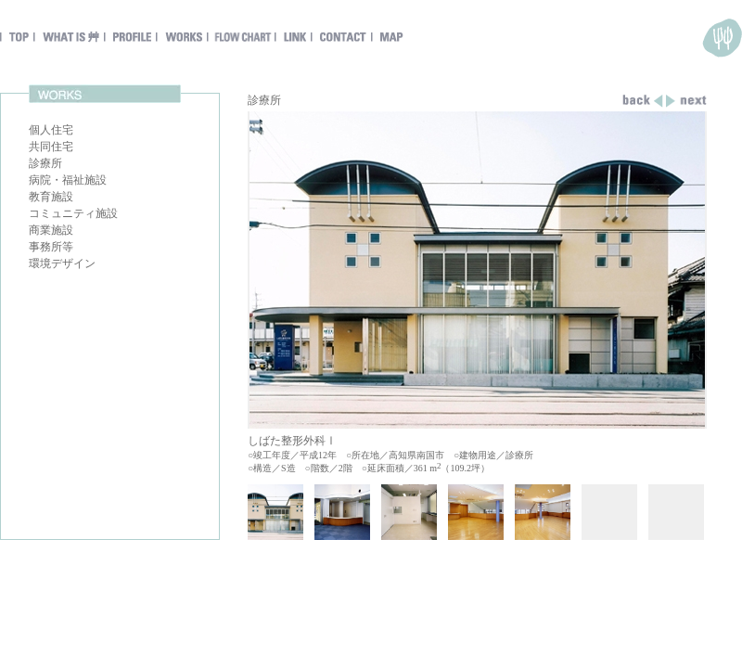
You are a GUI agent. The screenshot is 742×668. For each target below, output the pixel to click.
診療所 (45, 163)
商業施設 (51, 230)
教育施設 (51, 196)
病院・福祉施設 (68, 179)
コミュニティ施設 (73, 213)
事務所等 (51, 246)
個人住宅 (51, 129)
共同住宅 (51, 146)
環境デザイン (62, 263)
